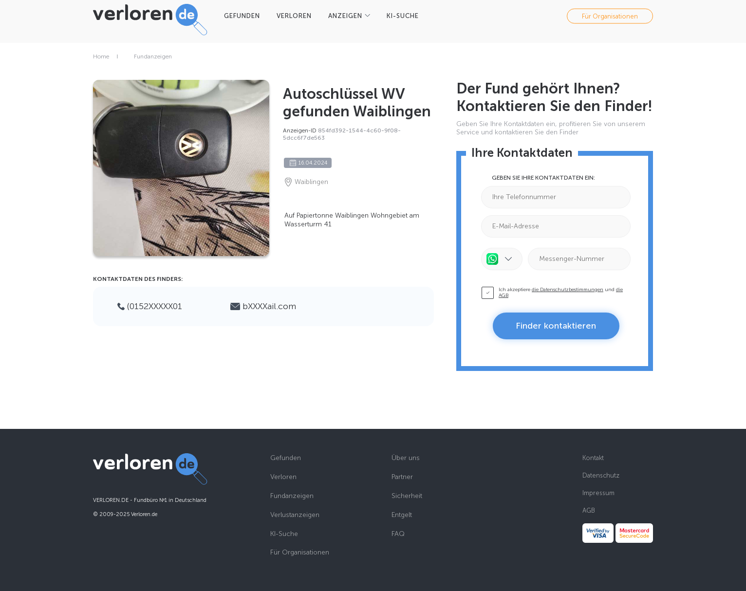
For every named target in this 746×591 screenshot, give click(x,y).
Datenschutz (600, 475)
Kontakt (593, 458)
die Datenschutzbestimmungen (567, 290)
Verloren (283, 477)
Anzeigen (345, 15)
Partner (402, 477)
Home (101, 56)
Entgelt (402, 515)
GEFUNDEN (242, 15)
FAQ (398, 534)
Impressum (598, 493)
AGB (588, 510)
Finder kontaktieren (556, 325)
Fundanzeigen (153, 56)
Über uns (406, 458)
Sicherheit (407, 496)
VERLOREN (294, 15)
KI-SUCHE (403, 15)
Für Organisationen (610, 15)
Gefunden (285, 458)
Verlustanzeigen (294, 515)
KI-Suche (284, 534)
